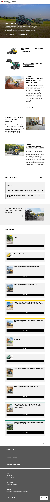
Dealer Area (9, 489)
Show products (26, 51)
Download (25, 246)
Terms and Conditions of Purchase (14, 477)
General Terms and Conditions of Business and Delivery (18, 491)
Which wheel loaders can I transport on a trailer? (23, 190)
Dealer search (10, 34)
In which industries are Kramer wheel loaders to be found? (23, 196)
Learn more (30, 107)
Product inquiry (23, 34)
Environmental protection (12, 484)
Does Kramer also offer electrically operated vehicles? (22, 185)
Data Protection (10, 482)
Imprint (8, 473)
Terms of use (9, 475)
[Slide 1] (24, 40)
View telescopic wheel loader (13, 216)
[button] (22, 40)
